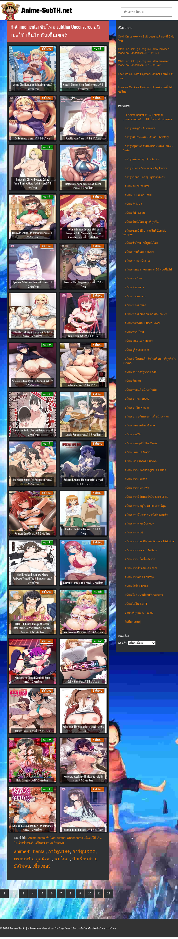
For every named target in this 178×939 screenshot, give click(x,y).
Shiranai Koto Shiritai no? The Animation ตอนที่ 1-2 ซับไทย (32, 828)
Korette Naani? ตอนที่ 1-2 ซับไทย (83, 138)
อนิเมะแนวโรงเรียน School (141, 568)
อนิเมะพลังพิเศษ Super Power (142, 323)
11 (99, 893)
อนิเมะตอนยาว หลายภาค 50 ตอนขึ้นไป (148, 269)
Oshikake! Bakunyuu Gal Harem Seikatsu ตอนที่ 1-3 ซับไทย (33, 334)
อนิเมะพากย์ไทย (134, 332)
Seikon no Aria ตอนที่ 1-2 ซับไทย (32, 138)
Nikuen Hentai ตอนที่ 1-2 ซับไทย (32, 731)
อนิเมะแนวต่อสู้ (134, 532)
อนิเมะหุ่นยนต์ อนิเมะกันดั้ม (141, 389)
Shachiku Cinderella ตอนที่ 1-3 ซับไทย (83, 583)
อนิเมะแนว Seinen (136, 479)
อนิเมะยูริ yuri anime (137, 349)
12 (108, 893)
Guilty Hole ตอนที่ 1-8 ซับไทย (83, 681)
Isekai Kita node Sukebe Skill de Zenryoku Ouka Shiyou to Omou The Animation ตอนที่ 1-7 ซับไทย (83, 233)
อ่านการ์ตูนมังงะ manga (139, 612)
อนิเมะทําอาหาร (134, 287)
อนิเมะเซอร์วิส (133, 434)
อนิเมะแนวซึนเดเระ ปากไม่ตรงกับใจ (146, 514)
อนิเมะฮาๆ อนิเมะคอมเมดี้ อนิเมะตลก (147, 416)
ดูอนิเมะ (44, 858)
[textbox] (146, 12)
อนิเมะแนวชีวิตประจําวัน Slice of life (146, 496)
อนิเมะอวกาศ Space (137, 398)
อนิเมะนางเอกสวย (135, 296)
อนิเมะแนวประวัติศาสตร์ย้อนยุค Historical (150, 541)
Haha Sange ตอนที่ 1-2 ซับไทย (32, 780)
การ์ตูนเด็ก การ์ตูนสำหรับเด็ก (142, 159)
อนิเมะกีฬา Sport (135, 212)
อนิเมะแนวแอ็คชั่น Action (140, 559)
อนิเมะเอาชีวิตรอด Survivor (141, 461)
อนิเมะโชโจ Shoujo (136, 586)
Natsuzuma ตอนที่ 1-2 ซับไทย (83, 385)
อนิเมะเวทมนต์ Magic (137, 452)
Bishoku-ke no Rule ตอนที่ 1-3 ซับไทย (83, 830)
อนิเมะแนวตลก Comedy (139, 523)
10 (89, 893)
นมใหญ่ (62, 858)
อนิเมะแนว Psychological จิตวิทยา (145, 470)
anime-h (22, 851)
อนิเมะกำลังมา (133, 204)
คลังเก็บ (122, 643)
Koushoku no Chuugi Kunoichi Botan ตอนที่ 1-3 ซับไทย (32, 679)
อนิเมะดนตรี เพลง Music (139, 251)
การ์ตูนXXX (84, 851)
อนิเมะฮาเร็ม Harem (137, 407)
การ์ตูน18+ (59, 851)
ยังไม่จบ (22, 866)
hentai (39, 851)
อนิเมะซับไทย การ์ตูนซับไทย (141, 242)
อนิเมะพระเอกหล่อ (135, 305)
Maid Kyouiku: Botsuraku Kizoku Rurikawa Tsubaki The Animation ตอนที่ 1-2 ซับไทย (32, 578)
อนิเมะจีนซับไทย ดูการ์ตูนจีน (142, 221)
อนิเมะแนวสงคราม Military (141, 550)
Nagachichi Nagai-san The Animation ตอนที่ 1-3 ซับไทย (83, 186)
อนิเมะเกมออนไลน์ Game (140, 425)
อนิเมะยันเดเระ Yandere (139, 340)
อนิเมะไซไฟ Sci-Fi (136, 603)
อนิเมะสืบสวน (133, 381)
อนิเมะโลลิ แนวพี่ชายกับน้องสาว (144, 595)
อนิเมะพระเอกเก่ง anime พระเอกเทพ (146, 314)
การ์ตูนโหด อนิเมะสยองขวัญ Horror (146, 168)
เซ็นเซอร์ (42, 866)
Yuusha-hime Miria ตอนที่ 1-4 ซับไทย (83, 632)
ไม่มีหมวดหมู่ (133, 621)
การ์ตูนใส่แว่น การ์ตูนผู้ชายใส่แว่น (145, 177)
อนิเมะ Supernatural (137, 186)
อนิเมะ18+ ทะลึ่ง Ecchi (138, 195)
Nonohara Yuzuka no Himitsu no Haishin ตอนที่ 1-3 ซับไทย (83, 778)
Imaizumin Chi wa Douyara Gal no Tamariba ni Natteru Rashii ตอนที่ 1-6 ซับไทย (32, 183)
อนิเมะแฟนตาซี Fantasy (139, 577)
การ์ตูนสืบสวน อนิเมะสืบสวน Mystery (147, 137)
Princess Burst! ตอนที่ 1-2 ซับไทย (32, 533)
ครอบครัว (23, 858)
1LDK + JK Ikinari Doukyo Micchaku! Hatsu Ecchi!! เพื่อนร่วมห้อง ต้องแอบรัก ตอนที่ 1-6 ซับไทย (32, 628)
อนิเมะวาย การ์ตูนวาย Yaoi (141, 372)
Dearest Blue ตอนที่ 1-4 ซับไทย (83, 336)
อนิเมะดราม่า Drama (137, 260)
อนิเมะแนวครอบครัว (137, 488)
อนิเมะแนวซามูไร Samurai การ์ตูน (145, 505)
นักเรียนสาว (84, 858)
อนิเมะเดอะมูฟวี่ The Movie (141, 443)
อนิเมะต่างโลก (133, 278)
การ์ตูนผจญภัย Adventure (140, 128)
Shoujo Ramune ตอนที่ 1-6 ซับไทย (83, 434)
